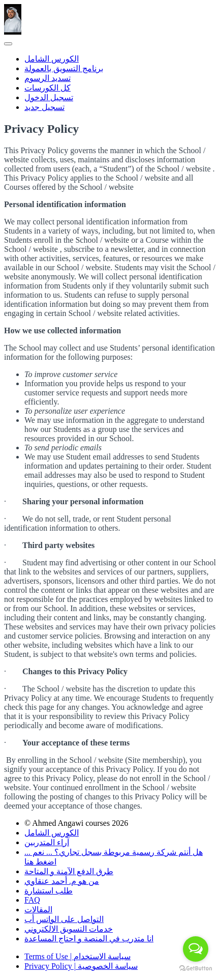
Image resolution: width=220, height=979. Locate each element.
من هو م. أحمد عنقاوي (61, 881)
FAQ (32, 900)
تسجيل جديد (44, 107)
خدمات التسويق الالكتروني (68, 929)
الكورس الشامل (51, 58)
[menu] (110, 83)
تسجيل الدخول (48, 97)
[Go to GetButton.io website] (195, 968)
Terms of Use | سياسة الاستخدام (77, 956)
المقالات (38, 909)
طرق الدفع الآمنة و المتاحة (68, 871)
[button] (8, 43)
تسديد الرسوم (47, 78)
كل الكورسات (47, 87)
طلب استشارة (48, 890)
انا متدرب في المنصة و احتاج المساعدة (88, 938)
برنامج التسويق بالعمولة (63, 68)
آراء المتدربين (46, 842)
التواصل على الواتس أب (64, 919)
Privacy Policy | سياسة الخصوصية (81, 966)
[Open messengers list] (195, 949)
